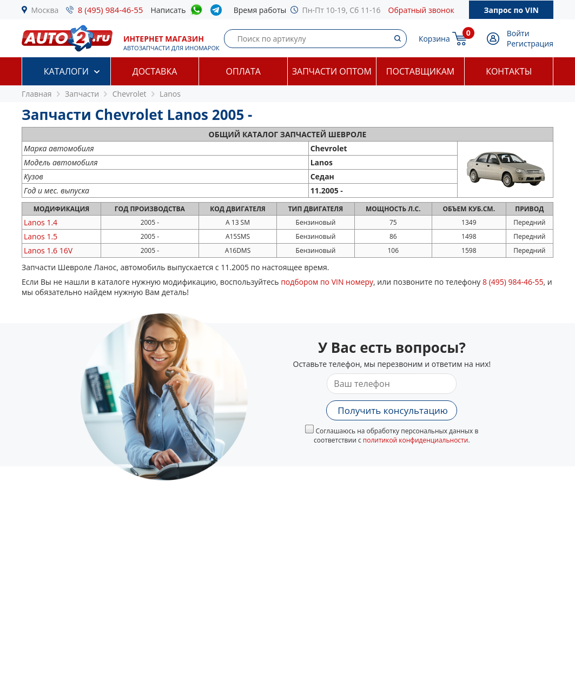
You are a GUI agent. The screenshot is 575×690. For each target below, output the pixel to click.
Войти (518, 33)
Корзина (434, 39)
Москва (45, 10)
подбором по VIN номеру (327, 282)
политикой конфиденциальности (415, 440)
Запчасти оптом (332, 71)
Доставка (155, 71)
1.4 (40, 222)
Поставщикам (420, 71)
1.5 (40, 236)
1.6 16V (48, 250)
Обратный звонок (421, 10)
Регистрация (530, 43)
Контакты (509, 71)
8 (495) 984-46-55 (110, 9)
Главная (37, 94)
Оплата (243, 71)
